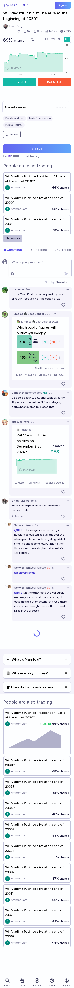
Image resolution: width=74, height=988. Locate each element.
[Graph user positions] (32, 39)
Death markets (14, 118)
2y (54, 314)
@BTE (18, 530)
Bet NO (54, 82)
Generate (60, 107)
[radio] (40, 39)
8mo (28, 289)
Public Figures (14, 125)
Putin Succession (40, 118)
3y (32, 421)
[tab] (13, 250)
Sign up (63, 5)
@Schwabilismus (24, 572)
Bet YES (19, 82)
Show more (13, 238)
